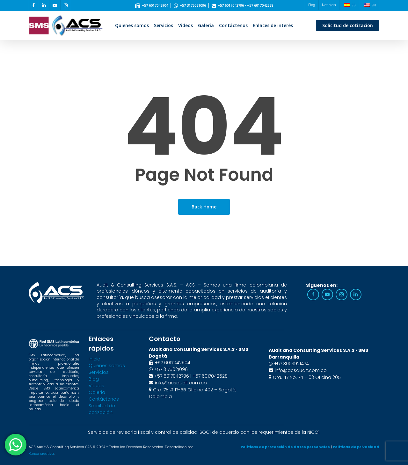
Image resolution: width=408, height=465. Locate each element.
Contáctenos (104, 399)
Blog (94, 379)
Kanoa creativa (41, 453)
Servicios (99, 372)
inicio (94, 359)
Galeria (97, 392)
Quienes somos (107, 365)
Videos (96, 385)
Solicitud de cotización (102, 409)
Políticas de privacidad (356, 446)
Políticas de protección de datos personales (285, 446)
